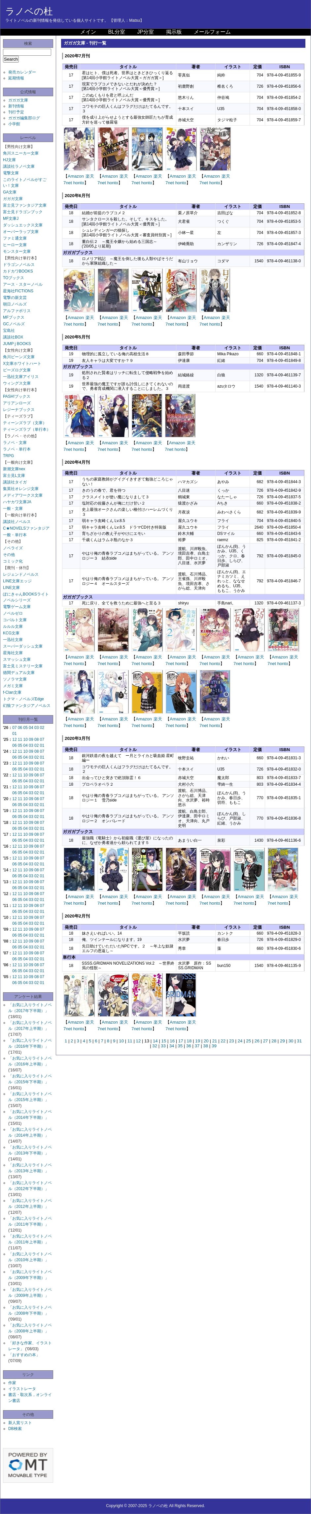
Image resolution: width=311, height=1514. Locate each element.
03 (36, 727)
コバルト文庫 (15, 620)
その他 (9, 554)
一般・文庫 (13, 508)
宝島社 (9, 330)
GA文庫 (10, 192)
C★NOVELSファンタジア (26, 528)
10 (25, 739)
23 (231, 1040)
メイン (88, 32)
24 (240, 1040)
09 (31, 739)
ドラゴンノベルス (19, 264)
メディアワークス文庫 (23, 495)
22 (223, 1040)
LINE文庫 (11, 587)
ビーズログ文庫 (17, 370)
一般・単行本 (15, 535)
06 (20, 727)
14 (155, 1040)
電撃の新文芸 (15, 297)
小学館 (14, 124)
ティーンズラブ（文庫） (25, 423)
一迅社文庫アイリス (21, 376)
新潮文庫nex (14, 469)
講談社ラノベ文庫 (19, 166)
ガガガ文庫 (18, 100)
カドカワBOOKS (18, 271)
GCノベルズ (14, 324)
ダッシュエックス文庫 (23, 225)
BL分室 (116, 32)
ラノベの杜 (29, 11)
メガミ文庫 (13, 686)
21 (214, 1040)
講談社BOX (13, 337)
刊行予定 (16, 112)
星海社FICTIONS (18, 291)
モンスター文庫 (17, 251)
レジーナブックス (19, 409)
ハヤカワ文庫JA (17, 502)
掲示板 (174, 32)
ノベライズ (13, 548)
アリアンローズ (17, 403)
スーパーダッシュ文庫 (23, 646)
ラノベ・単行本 (17, 449)
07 (14, 727)
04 (31, 727)
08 (36, 739)
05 (25, 727)
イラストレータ (22, 1388)
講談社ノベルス (17, 521)
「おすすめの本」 (24, 1355)
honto (78, 182)
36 (188, 1045)
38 (205, 1045)
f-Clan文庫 (12, 692)
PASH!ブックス (16, 396)
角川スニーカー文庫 (21, 153)
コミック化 (13, 561)
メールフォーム (212, 32)
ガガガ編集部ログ (24, 118)
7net (67, 182)
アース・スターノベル (23, 284)
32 (154, 1045)
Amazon (76, 176)
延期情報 (16, 78)
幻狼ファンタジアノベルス (27, 705)
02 (42, 727)
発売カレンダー (22, 72)
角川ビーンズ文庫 (19, 357)
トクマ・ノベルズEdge (23, 699)
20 (206, 1040)
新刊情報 (16, 106)
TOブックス (13, 278)
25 (248, 1040)
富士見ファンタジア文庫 (25, 205)
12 (14, 739)
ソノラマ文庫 (15, 679)
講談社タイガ (15, 482)
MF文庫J (10, 218)
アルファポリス (17, 310)
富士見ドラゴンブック (23, 212)
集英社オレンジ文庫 (21, 488)
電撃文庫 (11, 173)
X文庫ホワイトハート (22, 363)
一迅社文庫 (13, 639)
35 (180, 1045)
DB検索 (15, 1428)
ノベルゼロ (13, 613)
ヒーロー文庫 (15, 245)
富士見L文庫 (14, 475)
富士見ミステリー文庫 (23, 666)
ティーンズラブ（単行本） (27, 429)
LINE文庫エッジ (17, 581)
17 (180, 1040)
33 (163, 1045)
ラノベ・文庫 (15, 442)
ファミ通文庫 (15, 238)
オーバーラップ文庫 (21, 231)
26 (257, 1040)
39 (214, 1045)
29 (282, 1040)
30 (291, 1040)
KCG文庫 (11, 633)
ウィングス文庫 (17, 383)
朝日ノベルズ (15, 304)
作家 (12, 1383)
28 (273, 1040)
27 (265, 1040)
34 (171, 1045)
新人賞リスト (20, 1422)
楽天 (90, 176)
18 (189, 1040)
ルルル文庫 (13, 626)
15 (163, 1040)
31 (299, 1040)
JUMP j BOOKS (17, 343)
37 (197, 1045)
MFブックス (13, 317)
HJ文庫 (9, 160)
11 (20, 739)
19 (197, 1040)
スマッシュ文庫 (17, 659)
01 (14, 733)
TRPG (8, 455)
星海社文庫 (13, 653)
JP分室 (145, 32)
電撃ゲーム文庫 (17, 606)
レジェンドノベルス (21, 574)
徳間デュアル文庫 (19, 672)
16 (172, 1040)
